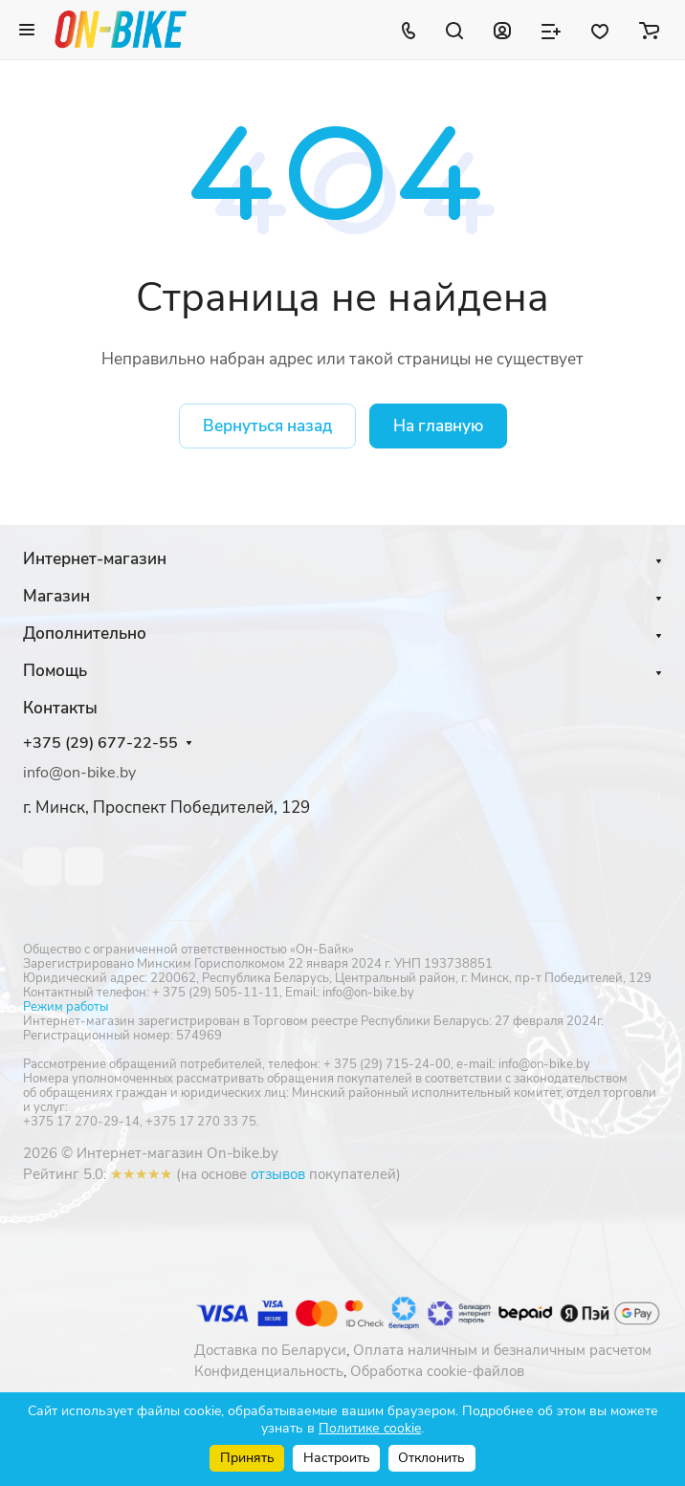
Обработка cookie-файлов (437, 1371)
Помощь (55, 671)
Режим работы (65, 1007)
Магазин (56, 596)
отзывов (278, 1174)
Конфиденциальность (268, 1371)
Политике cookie (370, 1428)
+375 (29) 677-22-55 (100, 743)
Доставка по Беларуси (270, 1350)
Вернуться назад (267, 426)
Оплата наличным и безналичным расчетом (502, 1350)
